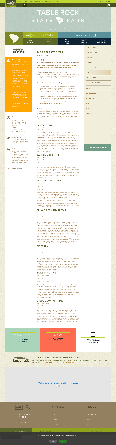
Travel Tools (19, 1)
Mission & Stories (56, 5)
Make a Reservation (90, 419)
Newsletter (26, 1)
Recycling (55, 422)
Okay (63, 441)
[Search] (109, 5)
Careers (54, 425)
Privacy (87, 425)
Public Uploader (49, 366)
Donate (87, 422)
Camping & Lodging (31, 5)
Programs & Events (65, 5)
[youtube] (63, 411)
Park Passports (45, 1)
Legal (86, 428)
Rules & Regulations (58, 431)
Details (53, 441)
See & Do (39, 5)
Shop (57, 1)
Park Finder (19, 5)
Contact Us (19, 424)
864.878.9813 (30, 45)
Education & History (46, 5)
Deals (31, 1)
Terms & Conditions (70, 366)
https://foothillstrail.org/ (57, 94)
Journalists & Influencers (22, 427)
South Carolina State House (93, 431)
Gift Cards (52, 1)
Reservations (37, 1)
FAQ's (53, 419)
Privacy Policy (73, 437)
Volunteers (55, 428)
